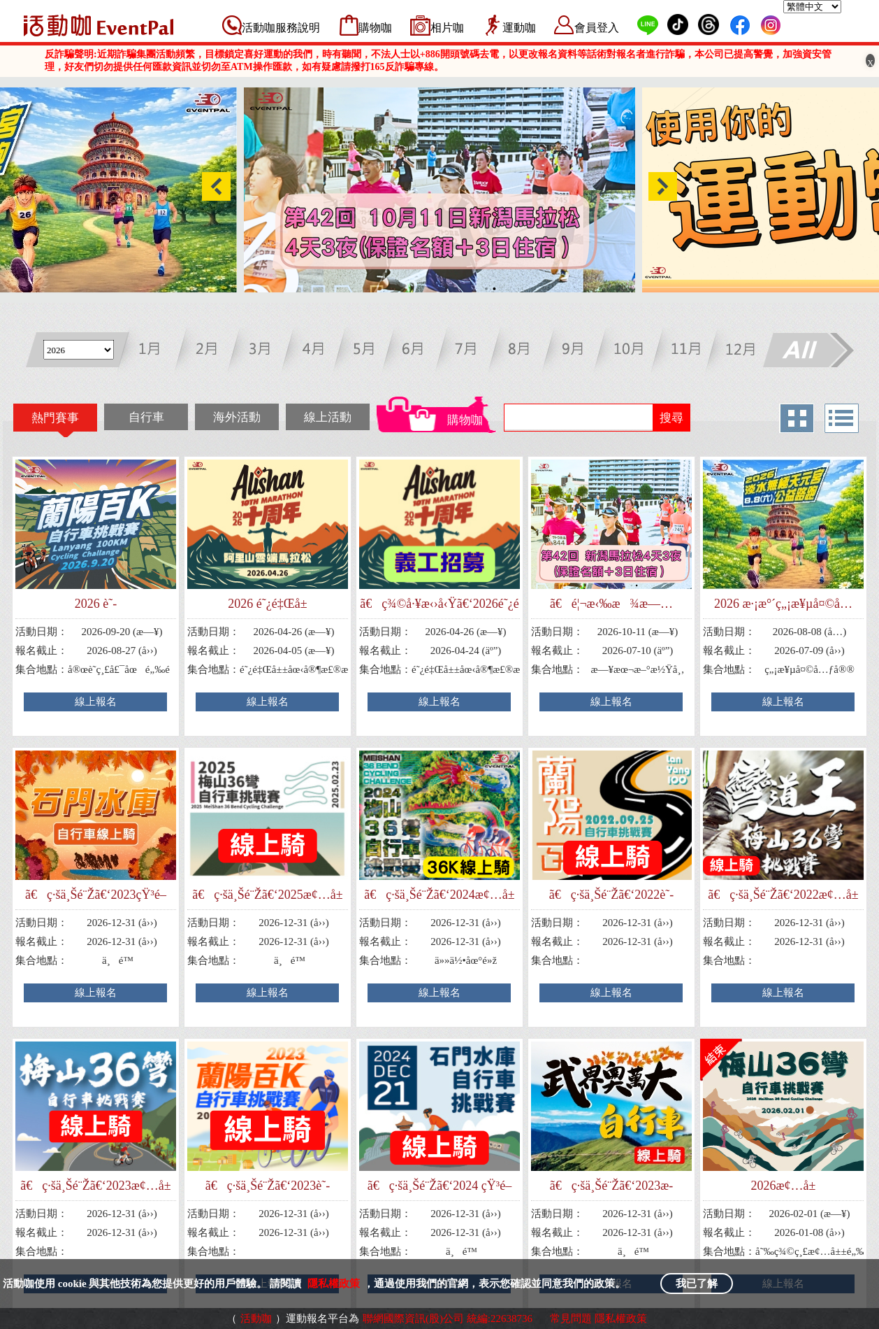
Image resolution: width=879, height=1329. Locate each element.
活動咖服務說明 (281, 28)
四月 (315, 351)
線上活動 (327, 417)
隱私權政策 (333, 1283)
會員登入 (596, 28)
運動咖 (519, 28)
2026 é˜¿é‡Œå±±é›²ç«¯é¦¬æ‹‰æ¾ (267, 604)
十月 (630, 351)
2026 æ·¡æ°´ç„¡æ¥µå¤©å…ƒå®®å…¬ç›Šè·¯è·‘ (783, 604)
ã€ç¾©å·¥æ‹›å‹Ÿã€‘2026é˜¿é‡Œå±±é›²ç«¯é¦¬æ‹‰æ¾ (439, 604)
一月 (158, 351)
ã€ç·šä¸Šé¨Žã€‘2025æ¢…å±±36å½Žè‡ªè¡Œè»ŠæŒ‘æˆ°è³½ (267, 895)
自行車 (146, 417)
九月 (577, 351)
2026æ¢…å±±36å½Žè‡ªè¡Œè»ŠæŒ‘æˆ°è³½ (783, 1186)
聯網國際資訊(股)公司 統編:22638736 (447, 1318)
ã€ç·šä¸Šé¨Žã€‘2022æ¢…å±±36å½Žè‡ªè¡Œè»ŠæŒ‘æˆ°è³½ (783, 895)
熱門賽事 (55, 418)
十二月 (735, 351)
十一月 (682, 351)
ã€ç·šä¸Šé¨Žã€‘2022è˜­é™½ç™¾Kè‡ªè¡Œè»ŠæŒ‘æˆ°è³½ (611, 895)
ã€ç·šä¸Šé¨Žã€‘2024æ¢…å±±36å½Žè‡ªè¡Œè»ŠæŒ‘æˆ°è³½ (439, 895)
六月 (420, 351)
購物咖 (375, 28)
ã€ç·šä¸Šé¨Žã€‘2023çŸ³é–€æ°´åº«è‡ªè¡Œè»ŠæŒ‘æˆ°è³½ (95, 895)
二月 (210, 351)
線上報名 (96, 701)
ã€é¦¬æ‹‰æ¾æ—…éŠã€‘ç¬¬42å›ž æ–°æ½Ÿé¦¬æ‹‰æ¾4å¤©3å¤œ (611, 604)
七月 (472, 351)
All (807, 351)
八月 (525, 351)
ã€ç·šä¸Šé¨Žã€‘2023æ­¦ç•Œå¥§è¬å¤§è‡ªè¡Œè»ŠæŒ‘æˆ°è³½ (611, 1186)
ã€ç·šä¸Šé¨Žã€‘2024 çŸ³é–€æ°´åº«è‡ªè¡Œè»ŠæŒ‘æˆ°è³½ (439, 1186)
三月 (263, 351)
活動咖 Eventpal (98, 25)
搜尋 (671, 418)
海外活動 (237, 417)
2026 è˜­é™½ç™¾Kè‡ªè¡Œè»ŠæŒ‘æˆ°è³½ (95, 604)
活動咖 (256, 1318)
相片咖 (447, 28)
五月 (368, 351)
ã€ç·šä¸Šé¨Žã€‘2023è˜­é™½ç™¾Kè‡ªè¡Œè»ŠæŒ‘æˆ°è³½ (267, 1186)
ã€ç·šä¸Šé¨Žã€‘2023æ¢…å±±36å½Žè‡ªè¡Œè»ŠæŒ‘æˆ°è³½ (95, 1186)
